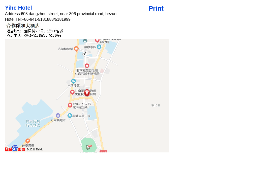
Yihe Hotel (18, 8)
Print (156, 8)
